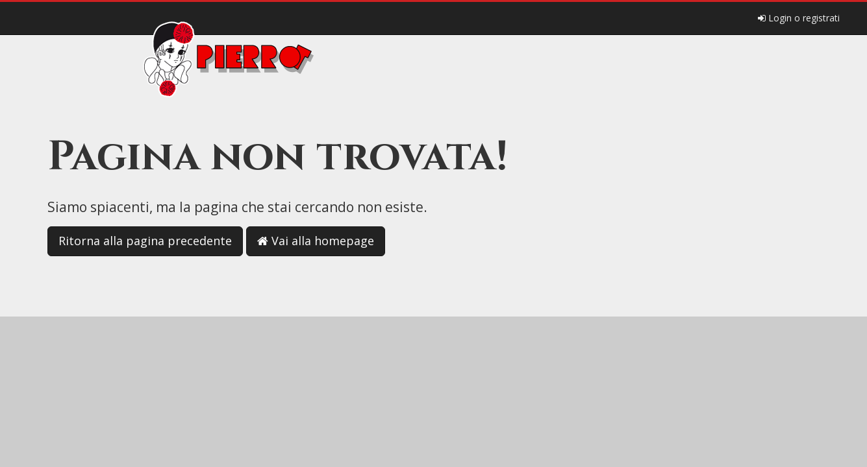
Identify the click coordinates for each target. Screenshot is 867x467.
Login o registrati (799, 18)
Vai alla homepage (315, 240)
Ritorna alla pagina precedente (145, 240)
